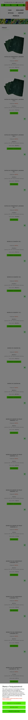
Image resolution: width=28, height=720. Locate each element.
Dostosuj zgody (14, 707)
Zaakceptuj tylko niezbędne (14, 703)
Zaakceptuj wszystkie (14, 711)
